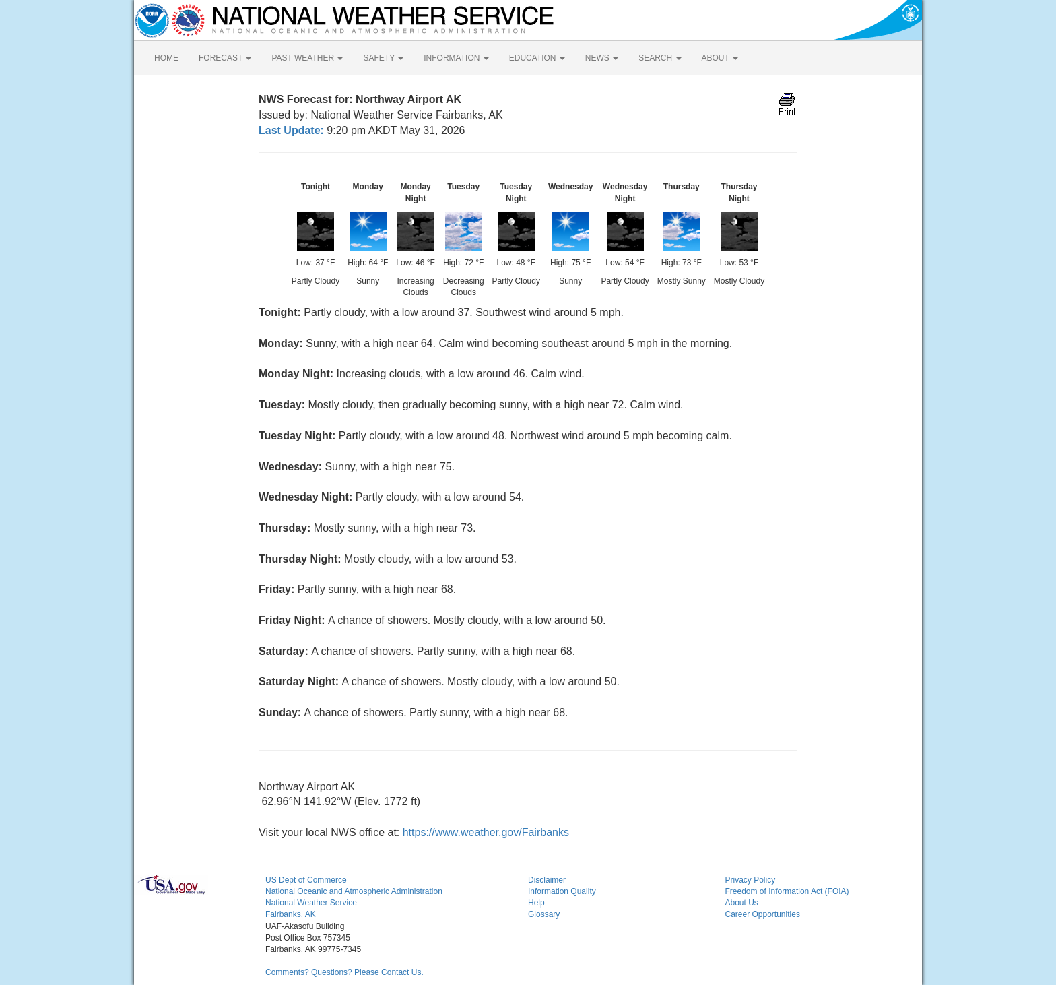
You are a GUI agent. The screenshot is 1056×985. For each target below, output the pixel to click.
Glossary (544, 914)
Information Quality (562, 891)
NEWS (601, 58)
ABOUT (720, 58)
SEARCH (659, 58)
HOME (166, 58)
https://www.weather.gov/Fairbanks (486, 832)
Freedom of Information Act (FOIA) (787, 891)
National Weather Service (311, 903)
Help (536, 903)
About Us (741, 903)
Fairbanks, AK (290, 914)
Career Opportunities (762, 914)
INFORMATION (456, 58)
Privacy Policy (750, 880)
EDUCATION (537, 58)
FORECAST (225, 58)
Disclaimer (547, 880)
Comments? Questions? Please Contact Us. (344, 972)
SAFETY (383, 58)
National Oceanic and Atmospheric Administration (353, 891)
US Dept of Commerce (306, 880)
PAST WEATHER (307, 58)
